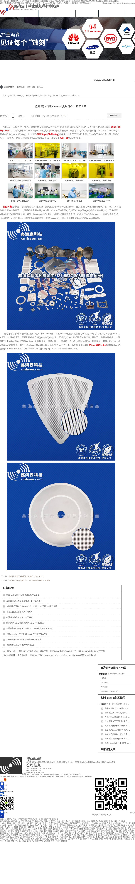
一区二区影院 (126, 823)
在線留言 (117, 3)
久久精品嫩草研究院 (113, 829)
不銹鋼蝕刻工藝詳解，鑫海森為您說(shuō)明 (117, 704)
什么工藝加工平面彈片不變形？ (19, 612)
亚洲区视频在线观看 (47, 839)
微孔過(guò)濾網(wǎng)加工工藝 (91, 651)
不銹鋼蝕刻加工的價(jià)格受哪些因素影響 (24, 639)
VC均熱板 (105, 683)
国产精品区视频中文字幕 (95, 825)
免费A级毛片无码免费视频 (78, 829)
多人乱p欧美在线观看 (82, 833)
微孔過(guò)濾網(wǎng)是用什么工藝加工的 (62, 96)
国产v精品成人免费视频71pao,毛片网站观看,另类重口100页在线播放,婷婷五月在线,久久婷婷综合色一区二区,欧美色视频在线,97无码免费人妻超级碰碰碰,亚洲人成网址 (59, 1)
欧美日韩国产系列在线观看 (47, 829)
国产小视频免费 (61, 839)
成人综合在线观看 (123, 839)
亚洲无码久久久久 (16, 835)
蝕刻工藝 (40, 87)
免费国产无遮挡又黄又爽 (108, 839)
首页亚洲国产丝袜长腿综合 (119, 835)
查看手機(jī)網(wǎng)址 (13, 117)
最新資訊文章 (108, 749)
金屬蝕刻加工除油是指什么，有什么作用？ (24, 601)
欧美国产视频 (25, 831)
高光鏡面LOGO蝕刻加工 (110, 691)
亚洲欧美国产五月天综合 (33, 835)
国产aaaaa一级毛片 (22, 833)
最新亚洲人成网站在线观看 (100, 833)
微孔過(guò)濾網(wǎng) (48, 134)
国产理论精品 (5, 835)
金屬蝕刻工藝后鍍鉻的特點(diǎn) (20, 645)
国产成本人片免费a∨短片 (48, 833)
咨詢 (3, 785)
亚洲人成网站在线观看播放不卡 (115, 825)
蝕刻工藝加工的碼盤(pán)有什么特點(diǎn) (26, 576)
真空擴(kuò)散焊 (87, 13)
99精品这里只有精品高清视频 (116, 837)
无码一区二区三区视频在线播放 (60, 825)
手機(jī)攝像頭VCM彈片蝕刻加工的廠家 (22, 595)
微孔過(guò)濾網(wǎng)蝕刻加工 (63, 651)
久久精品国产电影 (113, 827)
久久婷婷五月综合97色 (51, 835)
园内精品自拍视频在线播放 (78, 827)
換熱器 (103, 678)
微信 (3, 795)
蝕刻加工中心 (65, 13)
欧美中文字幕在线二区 (22, 839)
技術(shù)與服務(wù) (112, 13)
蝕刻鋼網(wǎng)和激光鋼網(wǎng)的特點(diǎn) (25, 623)
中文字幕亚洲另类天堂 (18, 827)
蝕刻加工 (40, 762)
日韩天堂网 (34, 833)
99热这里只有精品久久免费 (38, 837)
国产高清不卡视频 (50, 831)
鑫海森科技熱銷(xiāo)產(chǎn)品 (112, 670)
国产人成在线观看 (117, 833)
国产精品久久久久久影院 (28, 829)
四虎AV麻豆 (35, 839)
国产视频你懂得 (20, 825)
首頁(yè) (20, 96)
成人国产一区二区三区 (97, 829)
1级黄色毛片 (14, 841)
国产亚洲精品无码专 (82, 823)
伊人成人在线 (126, 829)
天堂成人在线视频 (61, 827)
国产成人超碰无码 (20, 837)
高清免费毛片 (130, 833)
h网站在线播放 (63, 829)
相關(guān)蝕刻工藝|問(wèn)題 (111, 700)
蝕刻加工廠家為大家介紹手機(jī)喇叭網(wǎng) (117, 734)
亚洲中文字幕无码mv (49, 823)
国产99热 (78, 831)
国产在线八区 (87, 837)
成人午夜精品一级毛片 (46, 827)
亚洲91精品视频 (114, 823)
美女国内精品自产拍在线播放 (37, 825)
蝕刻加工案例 (74, 762)
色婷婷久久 (11, 833)
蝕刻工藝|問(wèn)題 (34, 96)
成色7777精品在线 (78, 825)
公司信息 (33, 765)
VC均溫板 (47, 13)
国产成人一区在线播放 (73, 837)
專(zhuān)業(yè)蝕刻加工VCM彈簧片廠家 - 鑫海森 (29, 580)
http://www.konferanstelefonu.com (58, 655)
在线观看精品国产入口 (28, 841)
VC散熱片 (105, 687)
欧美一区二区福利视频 (59, 841)
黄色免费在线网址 (99, 837)
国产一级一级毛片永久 (21, 823)
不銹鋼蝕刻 (21, 87)
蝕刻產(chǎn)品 (49, 762)
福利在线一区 (32, 827)
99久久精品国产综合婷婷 (97, 827)
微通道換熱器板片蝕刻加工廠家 (19, 617)
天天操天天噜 (75, 835)
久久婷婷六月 (72, 839)
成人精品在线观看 (37, 831)
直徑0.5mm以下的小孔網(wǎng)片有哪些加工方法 (27, 634)
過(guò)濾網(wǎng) (98, 345)
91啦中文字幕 (64, 835)
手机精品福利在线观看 (66, 823)
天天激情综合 (82, 839)
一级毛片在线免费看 (11, 829)
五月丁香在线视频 (43, 841)
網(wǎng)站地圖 (128, 3)
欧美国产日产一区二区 (56, 837)
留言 (3, 813)
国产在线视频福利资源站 (91, 831)
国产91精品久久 (36, 823)
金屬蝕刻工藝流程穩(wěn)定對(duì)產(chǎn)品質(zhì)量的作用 (31, 606)
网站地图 (122, 821)
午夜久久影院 (93, 839)
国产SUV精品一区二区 (66, 833)
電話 (3, 789)
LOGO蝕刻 (31, 87)
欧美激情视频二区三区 (66, 831)
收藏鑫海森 (107, 3)
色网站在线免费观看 (87, 835)
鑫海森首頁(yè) (26, 13)
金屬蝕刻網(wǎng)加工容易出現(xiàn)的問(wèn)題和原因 (29, 628)
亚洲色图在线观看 (102, 835)
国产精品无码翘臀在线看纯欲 (111, 831)
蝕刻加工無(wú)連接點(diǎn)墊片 (113, 674)
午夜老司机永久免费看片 (99, 823)
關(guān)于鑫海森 (97, 762)
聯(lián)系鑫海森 (109, 762)
